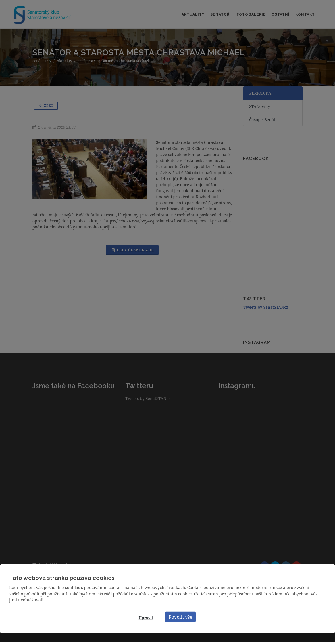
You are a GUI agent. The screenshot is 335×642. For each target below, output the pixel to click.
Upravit (146, 617)
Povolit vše (180, 617)
